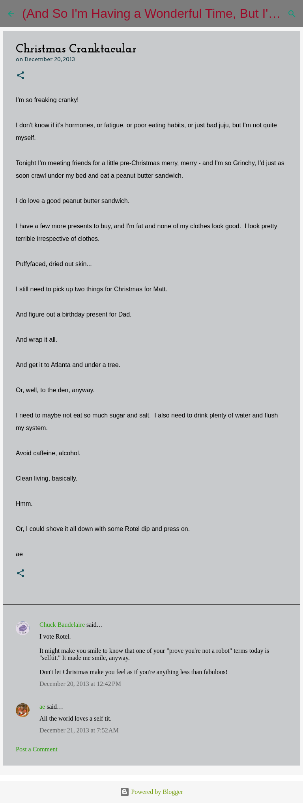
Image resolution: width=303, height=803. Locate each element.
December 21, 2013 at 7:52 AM (79, 730)
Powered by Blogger (151, 791)
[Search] (292, 13)
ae (42, 706)
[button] (20, 76)
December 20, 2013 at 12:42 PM (80, 683)
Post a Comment (37, 749)
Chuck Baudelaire (62, 624)
